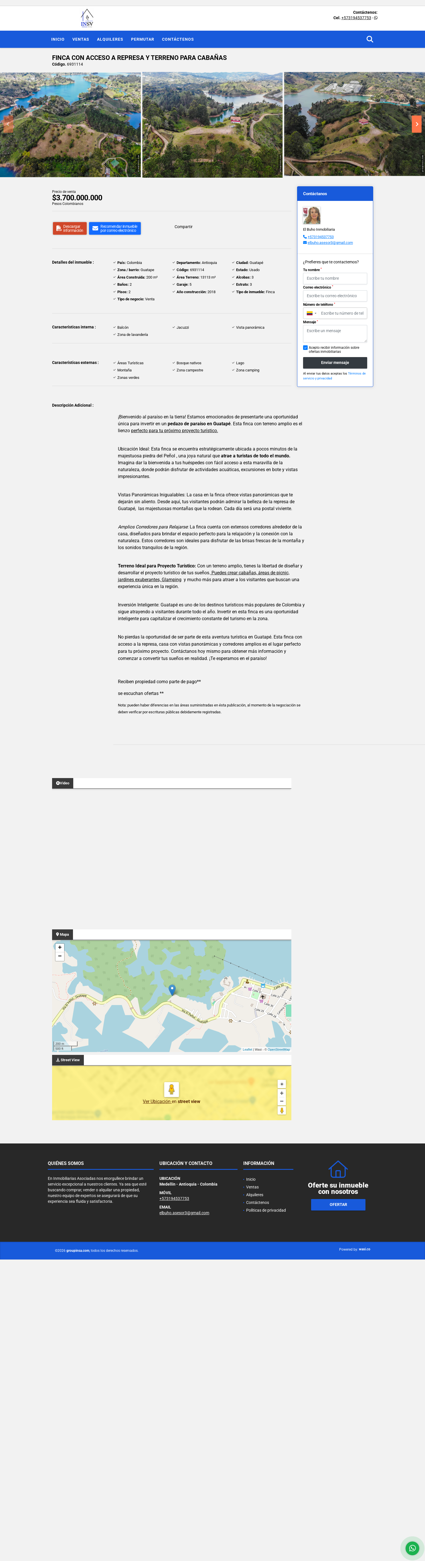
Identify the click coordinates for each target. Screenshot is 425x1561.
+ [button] (60, 948)
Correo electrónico (318, 287)
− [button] (60, 956)
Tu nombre (312, 269)
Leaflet (247, 1049)
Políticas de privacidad (266, 1210)
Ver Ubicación (157, 1101)
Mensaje (310, 322)
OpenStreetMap (279, 1049)
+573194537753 (356, 17)
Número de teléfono (319, 304)
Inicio (58, 39)
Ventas (80, 39)
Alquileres (110, 39)
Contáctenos (178, 39)
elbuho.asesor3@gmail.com (330, 242)
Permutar (142, 39)
